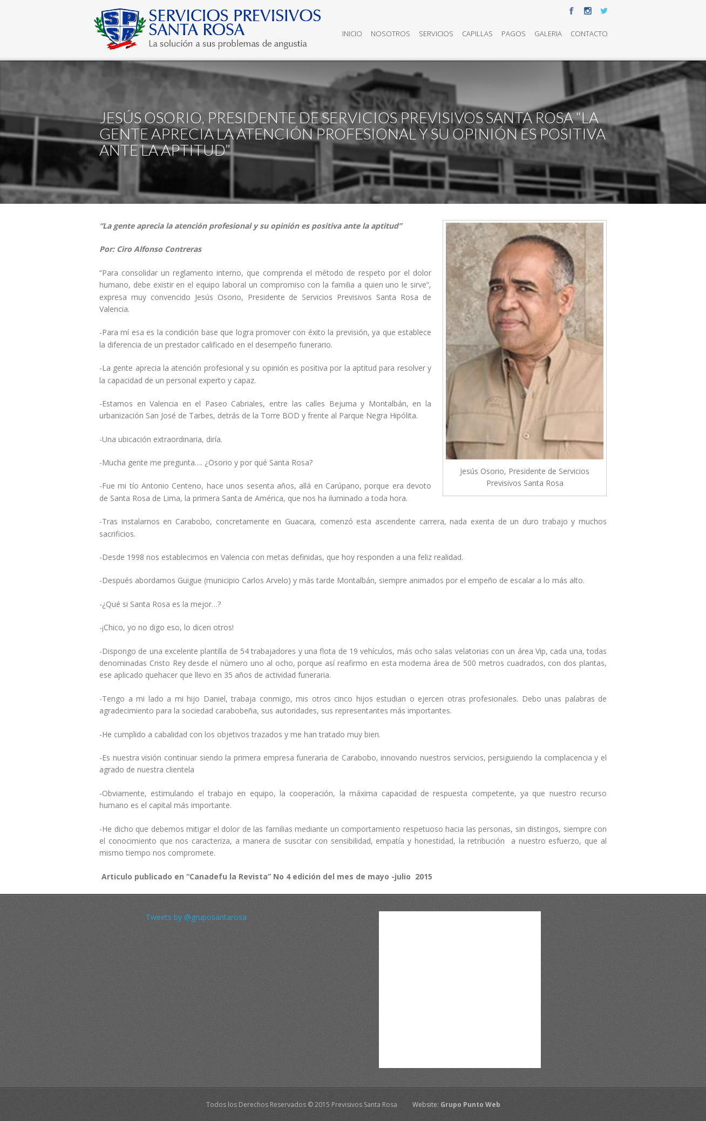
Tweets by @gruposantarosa (196, 917)
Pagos (513, 33)
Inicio (352, 33)
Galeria (548, 33)
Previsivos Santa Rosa (364, 1104)
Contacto (589, 33)
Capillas (477, 33)
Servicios (436, 33)
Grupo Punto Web (470, 1104)
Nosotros (390, 33)
